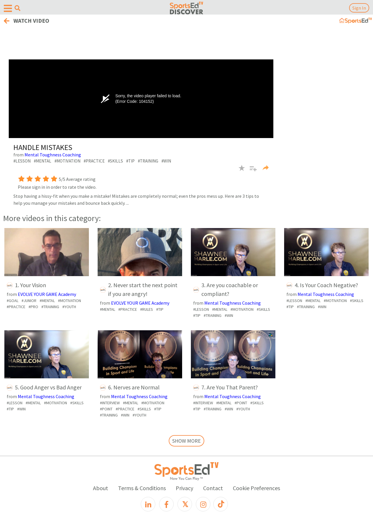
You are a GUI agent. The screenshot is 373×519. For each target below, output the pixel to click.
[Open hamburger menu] (8, 8)
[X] (184, 504)
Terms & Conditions (142, 488)
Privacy (184, 488)
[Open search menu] (17, 8)
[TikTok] (220, 504)
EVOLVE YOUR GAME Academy (47, 294)
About (100, 488)
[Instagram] (203, 504)
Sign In (359, 8)
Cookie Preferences (256, 488)
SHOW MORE (186, 440)
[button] (251, 171)
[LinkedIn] (148, 504)
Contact (213, 488)
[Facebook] (166, 504)
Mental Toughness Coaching (52, 155)
